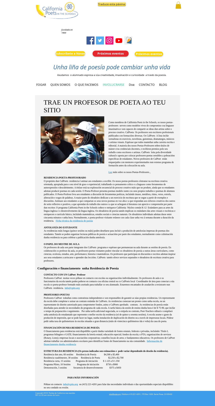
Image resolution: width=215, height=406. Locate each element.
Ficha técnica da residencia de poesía (74, 221)
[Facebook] (90, 40)
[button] (110, 4)
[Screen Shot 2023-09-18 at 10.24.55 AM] (128, 40)
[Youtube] (119, 40)
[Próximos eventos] (111, 54)
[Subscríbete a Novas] (70, 53)
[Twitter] (100, 40)
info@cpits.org (72, 288)
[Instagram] (109, 40)
